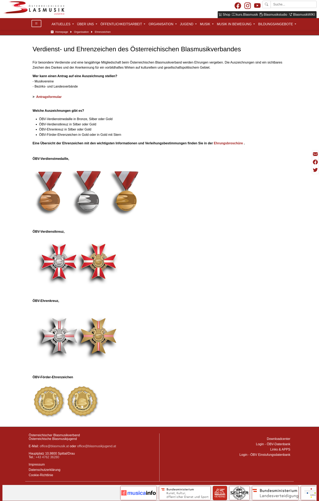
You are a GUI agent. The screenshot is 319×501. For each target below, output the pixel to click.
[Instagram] (247, 6)
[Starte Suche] (294, 4)
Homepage (61, 31)
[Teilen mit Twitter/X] (315, 170)
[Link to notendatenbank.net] (138, 493)
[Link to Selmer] (239, 493)
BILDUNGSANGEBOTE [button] (276, 24)
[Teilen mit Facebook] (315, 162)
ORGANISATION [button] (161, 24)
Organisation (81, 31)
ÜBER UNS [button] (86, 24)
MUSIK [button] (205, 24)
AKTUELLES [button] (61, 24)
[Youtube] (257, 6)
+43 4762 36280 (47, 457)
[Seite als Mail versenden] (315, 154)
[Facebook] (238, 6)
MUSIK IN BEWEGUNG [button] (234, 24)
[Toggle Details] (36, 23)
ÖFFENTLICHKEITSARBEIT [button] (122, 24)
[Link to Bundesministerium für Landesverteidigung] (275, 493)
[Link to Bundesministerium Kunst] (185, 493)
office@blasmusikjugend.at (96, 446)
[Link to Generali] (220, 493)
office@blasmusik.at (54, 446)
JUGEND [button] (187, 24)
